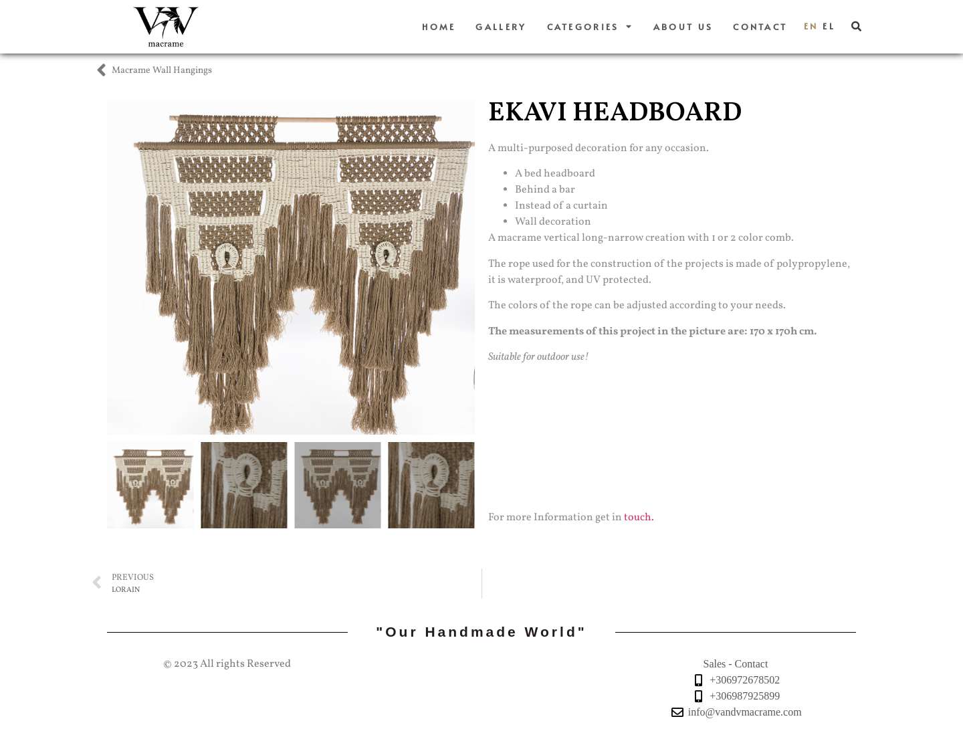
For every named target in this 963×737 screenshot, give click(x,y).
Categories (590, 27)
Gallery (500, 27)
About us (683, 27)
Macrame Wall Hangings (162, 70)
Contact (760, 27)
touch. (639, 517)
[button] (856, 26)
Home (438, 27)
